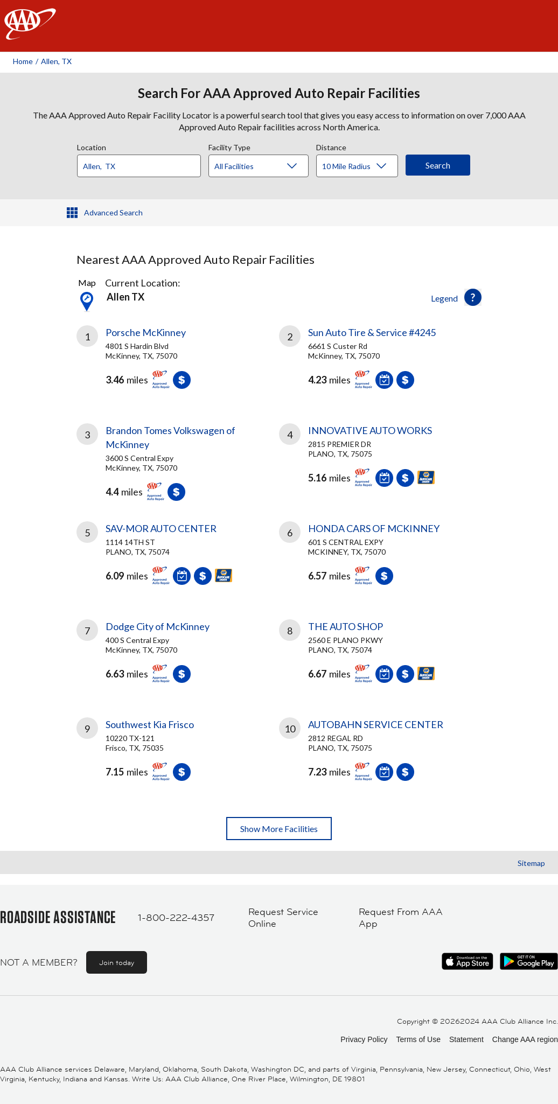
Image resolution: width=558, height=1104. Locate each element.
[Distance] (361, 166)
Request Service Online (283, 918)
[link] (177, 361)
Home (23, 61)
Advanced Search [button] (113, 212)
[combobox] (142, 163)
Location (91, 146)
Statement (466, 1039)
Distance (331, 146)
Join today (116, 962)
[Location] (139, 166)
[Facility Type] (267, 166)
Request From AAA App (401, 918)
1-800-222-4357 (176, 918)
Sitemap (531, 863)
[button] (473, 297)
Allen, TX (56, 61)
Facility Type (229, 146)
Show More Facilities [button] (279, 828)
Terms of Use (418, 1039)
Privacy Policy (363, 1039)
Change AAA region (525, 1039)
